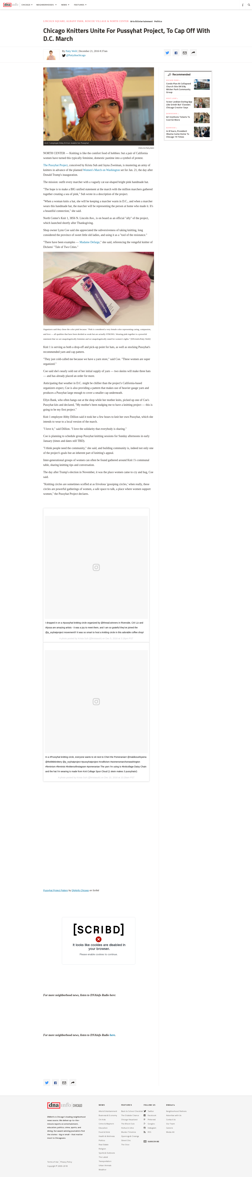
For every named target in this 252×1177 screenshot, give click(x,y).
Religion (102, 1148)
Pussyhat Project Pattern (55, 890)
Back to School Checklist (132, 1111)
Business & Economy (108, 1115)
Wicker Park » (173, 80)
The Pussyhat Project (55, 165)
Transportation (105, 1161)
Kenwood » (171, 128)
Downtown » (172, 114)
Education (103, 1127)
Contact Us (171, 1119)
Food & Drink (104, 1132)
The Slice (125, 1144)
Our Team (170, 1123)
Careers (169, 1127)
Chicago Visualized (129, 1119)
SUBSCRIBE (151, 1141)
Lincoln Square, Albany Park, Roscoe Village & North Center (86, 21)
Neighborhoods (46, 4)
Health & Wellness (107, 1136)
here (112, 1035)
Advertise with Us (173, 1115)
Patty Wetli (71, 51)
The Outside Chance (130, 1115)
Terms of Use (53, 1161)
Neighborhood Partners (176, 1111)
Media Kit (170, 1132)
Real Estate (103, 1144)
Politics (158, 21)
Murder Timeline (128, 1132)
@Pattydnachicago (76, 55)
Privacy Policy (66, 1161)
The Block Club (128, 1123)
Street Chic (126, 1140)
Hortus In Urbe (127, 1127)
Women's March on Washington (101, 170)
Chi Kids (102, 1119)
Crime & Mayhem (106, 1123)
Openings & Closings (130, 1136)
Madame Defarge (90, 242)
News (65, 4)
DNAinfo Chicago (80, 890)
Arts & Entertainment (141, 21)
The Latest (103, 1157)
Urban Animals (105, 1165)
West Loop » (172, 98)
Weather (102, 1169)
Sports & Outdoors (107, 1152)
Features (80, 4)
